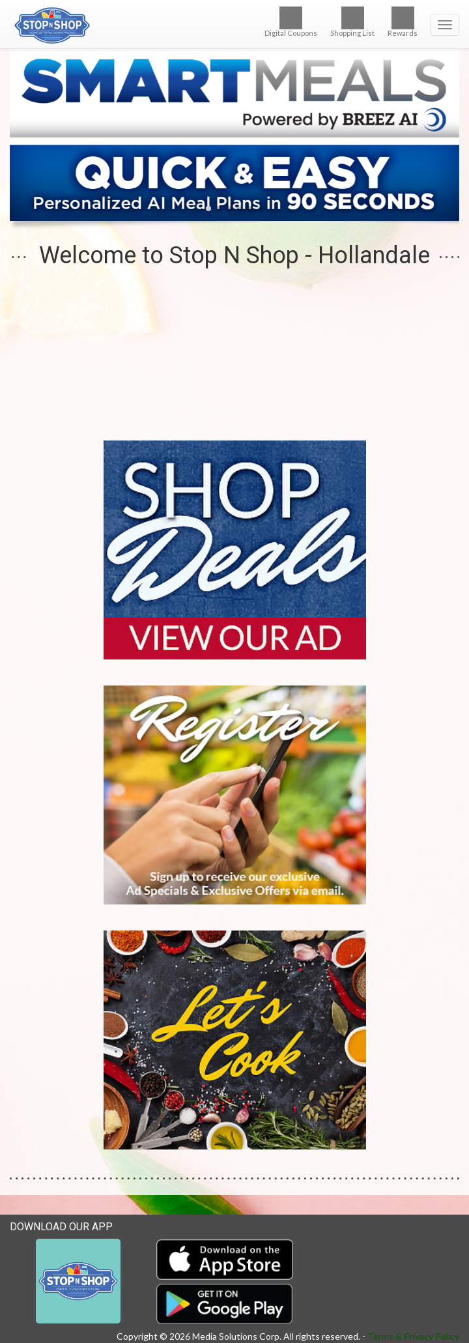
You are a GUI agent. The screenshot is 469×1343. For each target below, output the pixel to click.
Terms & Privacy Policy (413, 1336)
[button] (208, 208)
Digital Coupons (290, 22)
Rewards (403, 22)
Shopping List (352, 22)
